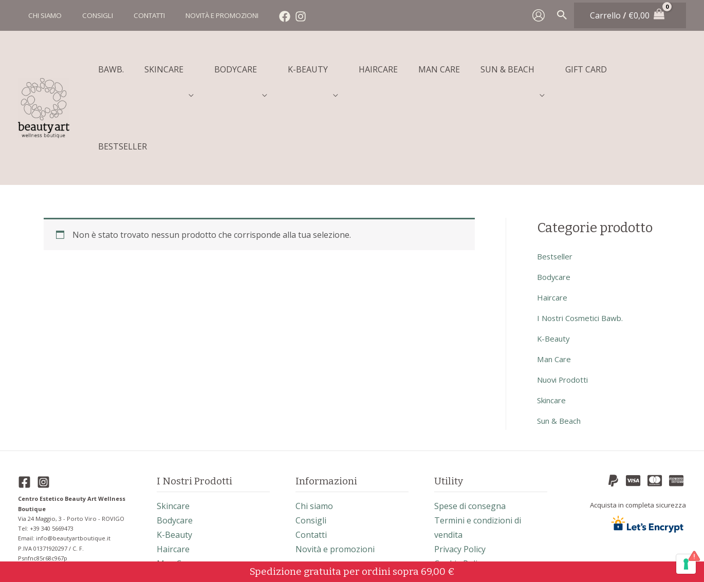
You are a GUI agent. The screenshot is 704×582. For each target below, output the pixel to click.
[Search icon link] (562, 15)
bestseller (556, 183)
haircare (553, 224)
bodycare (555, 204)
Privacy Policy (460, 476)
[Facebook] (264, 16)
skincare (553, 327)
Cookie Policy (459, 490)
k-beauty (554, 265)
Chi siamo (314, 433)
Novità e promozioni (335, 476)
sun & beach (561, 347)
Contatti (311, 461)
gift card (174, 533)
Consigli (310, 447)
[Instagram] (280, 16)
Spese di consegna (470, 433)
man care (556, 286)
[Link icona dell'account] (538, 15)
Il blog (446, 505)
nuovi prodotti (565, 306)
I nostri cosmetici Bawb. (584, 245)
